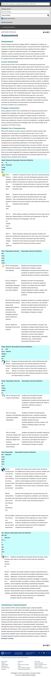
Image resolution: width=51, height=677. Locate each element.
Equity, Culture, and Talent (23, 664)
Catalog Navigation (9, 27)
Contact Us (28, 653)
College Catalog (4, 664)
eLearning (3, 669)
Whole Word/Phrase (9, 18)
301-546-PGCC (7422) (30, 652)
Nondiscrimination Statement (24, 669)
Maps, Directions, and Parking (24, 667)
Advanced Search (6, 22)
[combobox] (25, 3)
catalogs (14, 673)
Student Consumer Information (40, 667)
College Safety (4, 666)
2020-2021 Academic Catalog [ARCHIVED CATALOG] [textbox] (19, 4)
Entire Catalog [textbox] (6, 11)
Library (19, 666)
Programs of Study (7, 638)
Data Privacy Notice (5, 667)
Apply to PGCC (4, 661)
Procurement (37, 661)
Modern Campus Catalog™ (29, 675)
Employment (20, 661)
